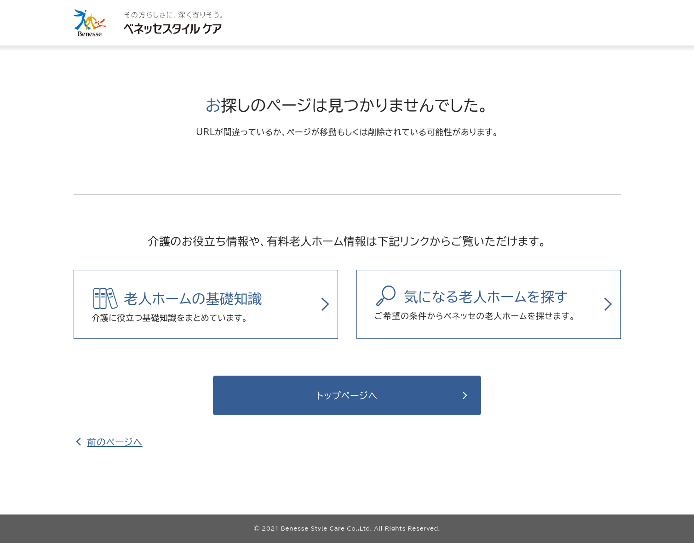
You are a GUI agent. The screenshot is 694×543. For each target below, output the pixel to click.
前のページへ (115, 441)
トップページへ (347, 395)
